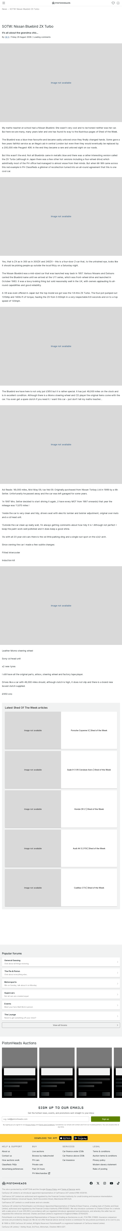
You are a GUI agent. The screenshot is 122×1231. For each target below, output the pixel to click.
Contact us (7, 1156)
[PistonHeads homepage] (61, 3)
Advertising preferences (12, 1169)
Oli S (7, 37)
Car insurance (69, 1160)
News (4, 9)
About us (6, 1151)
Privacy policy (99, 1160)
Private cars (37, 1164)
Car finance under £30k (73, 1151)
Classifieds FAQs (9, 1164)
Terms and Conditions (47, 1125)
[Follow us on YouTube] (111, 1183)
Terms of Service (68, 1189)
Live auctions (38, 1151)
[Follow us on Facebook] (91, 1183)
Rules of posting (100, 1169)
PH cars (35, 1160)
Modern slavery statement (105, 1164)
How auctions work (11, 1160)
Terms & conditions (101, 1151)
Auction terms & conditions (105, 1156)
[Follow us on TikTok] (118, 1183)
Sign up (105, 1119)
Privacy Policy (30, 1125)
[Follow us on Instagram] (104, 1183)
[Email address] (45, 1119)
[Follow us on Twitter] (98, 1183)
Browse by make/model (43, 1156)
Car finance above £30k (73, 1156)
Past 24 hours (38, 1169)
